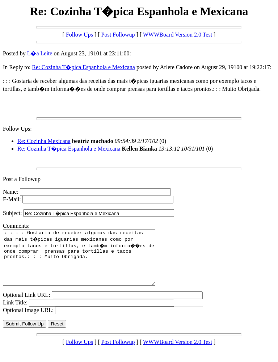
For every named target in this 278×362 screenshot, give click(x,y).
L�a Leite (39, 53)
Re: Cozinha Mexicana (44, 141)
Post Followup (118, 34)
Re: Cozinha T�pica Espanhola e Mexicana (83, 67)
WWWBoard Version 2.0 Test (177, 34)
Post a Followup (22, 179)
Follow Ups (79, 34)
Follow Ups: (17, 129)
